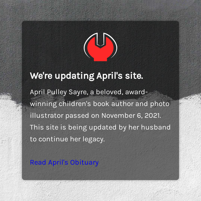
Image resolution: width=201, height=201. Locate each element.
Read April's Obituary (64, 162)
